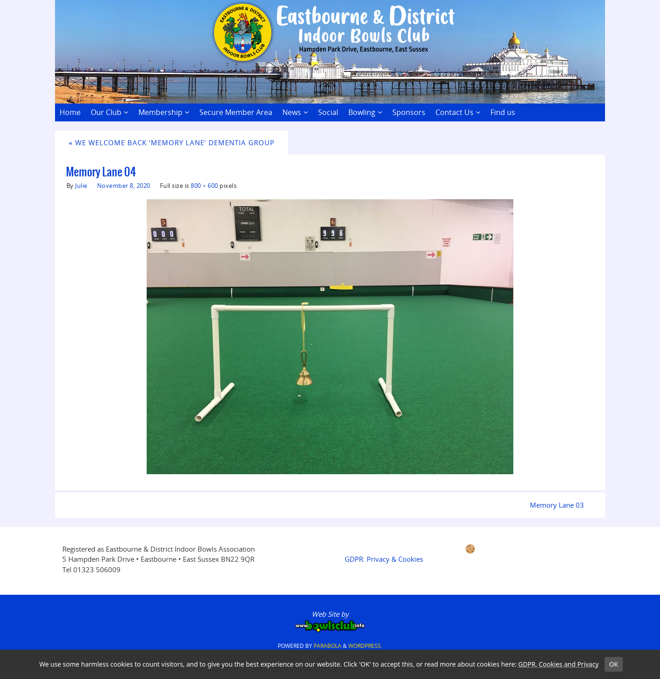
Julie (81, 185)
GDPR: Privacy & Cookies (384, 559)
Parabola (327, 646)
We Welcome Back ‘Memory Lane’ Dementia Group (172, 142)
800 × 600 (204, 185)
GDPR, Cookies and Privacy (558, 664)
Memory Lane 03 (557, 504)
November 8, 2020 (123, 185)
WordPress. (365, 646)
